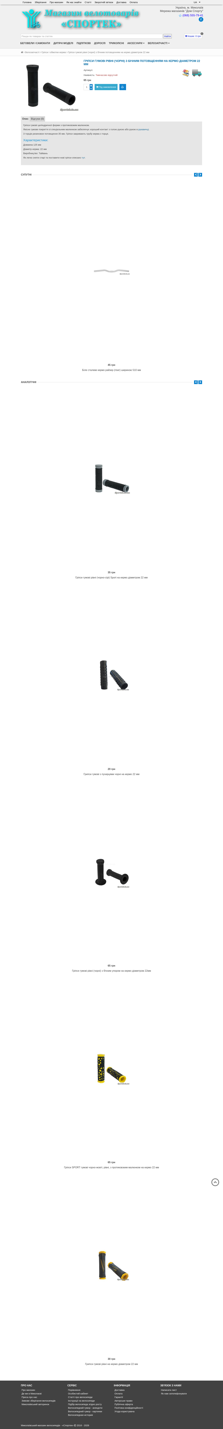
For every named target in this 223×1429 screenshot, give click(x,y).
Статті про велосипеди (79, 1397)
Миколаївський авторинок (35, 1404)
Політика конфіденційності (128, 1407)
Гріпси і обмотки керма (54, 52)
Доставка (121, 2)
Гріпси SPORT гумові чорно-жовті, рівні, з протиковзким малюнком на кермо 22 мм (111, 1167)
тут (83, 157)
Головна (27, 2)
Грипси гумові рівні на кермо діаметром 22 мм (111, 1364)
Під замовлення (106, 87)
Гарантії (118, 1397)
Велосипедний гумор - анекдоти (84, 1407)
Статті (88, 2)
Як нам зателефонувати (173, 1393)
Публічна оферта (123, 1404)
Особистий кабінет (77, 1393)
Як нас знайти (73, 2)
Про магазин (56, 2)
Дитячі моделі (63, 43)
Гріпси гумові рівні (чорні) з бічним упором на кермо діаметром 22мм (111, 970)
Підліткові (84, 43)
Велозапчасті (159, 43)
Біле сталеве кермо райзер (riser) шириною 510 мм (111, 370)
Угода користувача (124, 1411)
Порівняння (73, 1390)
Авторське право (123, 1400)
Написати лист (168, 1390)
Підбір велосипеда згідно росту (84, 1404)
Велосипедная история (80, 1415)
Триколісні (116, 43)
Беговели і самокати (35, 43)
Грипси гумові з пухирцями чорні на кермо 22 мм (112, 774)
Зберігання (40, 2)
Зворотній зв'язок (103, 2)
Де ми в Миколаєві (31, 1393)
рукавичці (143, 129)
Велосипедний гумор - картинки (84, 1411)
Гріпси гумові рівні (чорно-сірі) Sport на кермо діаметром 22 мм (111, 577)
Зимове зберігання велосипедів (38, 1400)
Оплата (134, 2)
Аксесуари (135, 43)
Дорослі (99, 43)
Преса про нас (29, 1397)
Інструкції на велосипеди (81, 1400)
